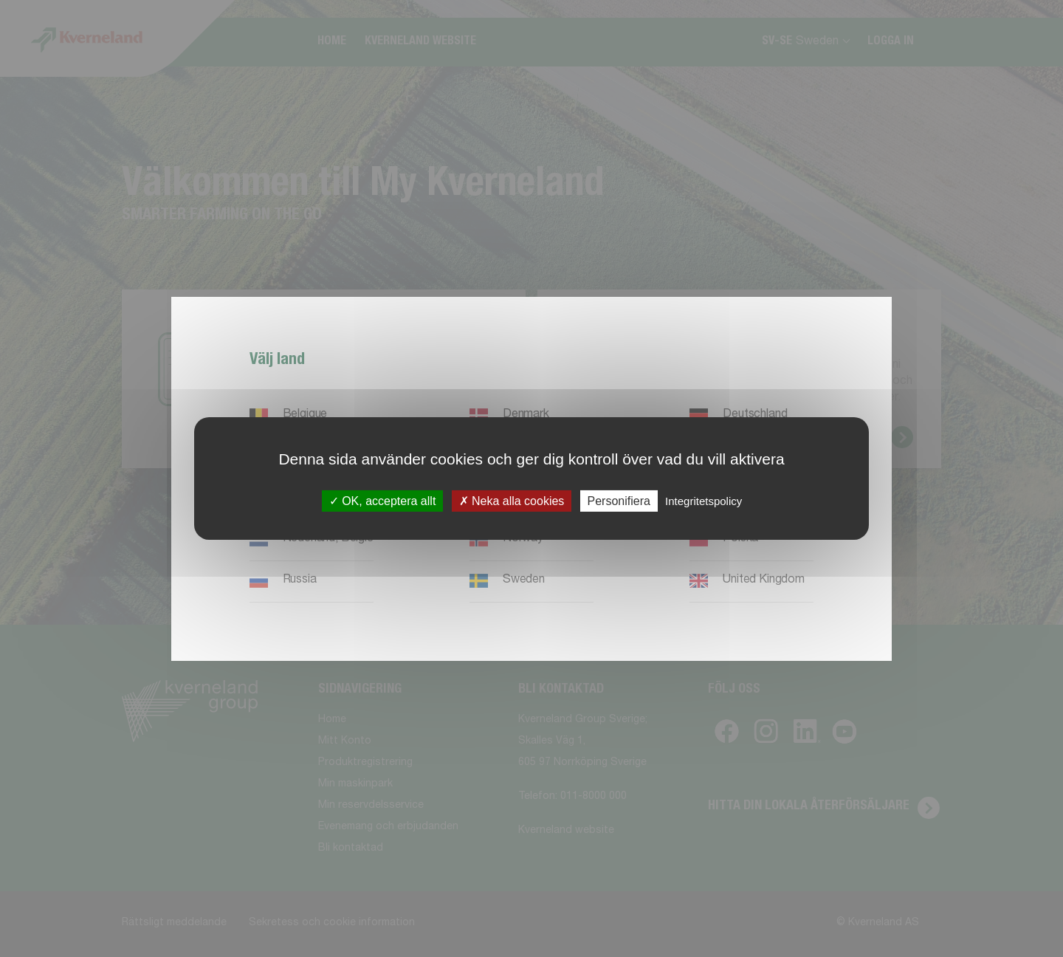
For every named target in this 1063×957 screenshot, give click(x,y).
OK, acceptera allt (382, 501)
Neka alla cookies (512, 501)
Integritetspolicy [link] (703, 501)
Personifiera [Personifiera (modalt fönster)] (619, 501)
